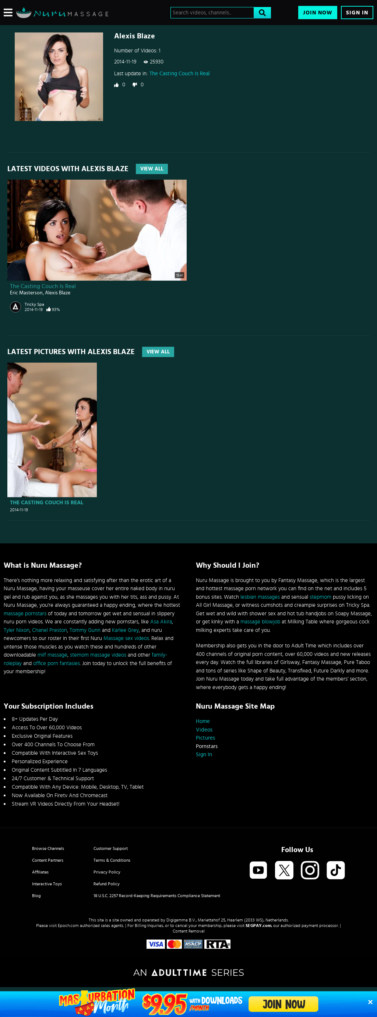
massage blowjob (260, 622)
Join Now (317, 12)
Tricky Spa (34, 304)
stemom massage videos (98, 655)
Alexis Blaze (57, 292)
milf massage (52, 655)
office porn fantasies (56, 663)
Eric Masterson (26, 292)
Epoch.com (68, 925)
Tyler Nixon (16, 630)
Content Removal (189, 931)
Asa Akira (161, 622)
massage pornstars (25, 613)
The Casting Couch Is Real (179, 73)
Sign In (357, 12)
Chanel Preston (49, 630)
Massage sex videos (126, 638)
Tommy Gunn (85, 630)
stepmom (320, 597)
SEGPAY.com (258, 925)
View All (151, 169)
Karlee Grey (125, 630)
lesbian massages (260, 597)
